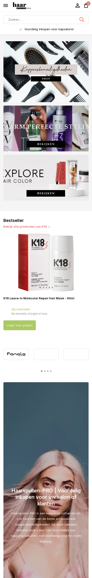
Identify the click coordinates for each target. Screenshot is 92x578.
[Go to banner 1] (46, 71)
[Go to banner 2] (46, 128)
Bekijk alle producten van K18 (26, 226)
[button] (40, 287)
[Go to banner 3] (46, 178)
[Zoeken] (46, 19)
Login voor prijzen (19, 325)
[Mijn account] (77, 5)
